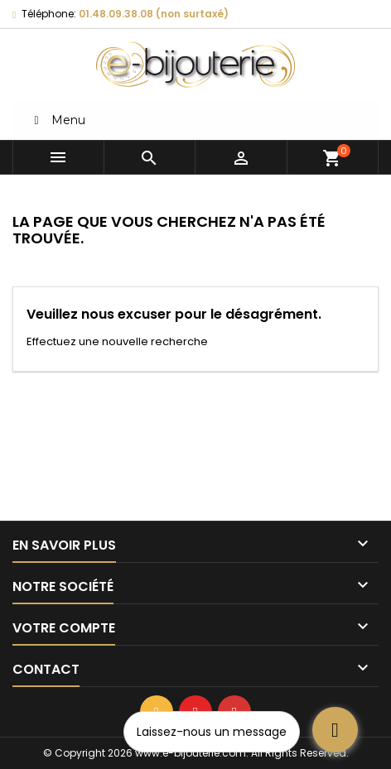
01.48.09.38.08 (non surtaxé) (154, 14)
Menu (57, 120)
